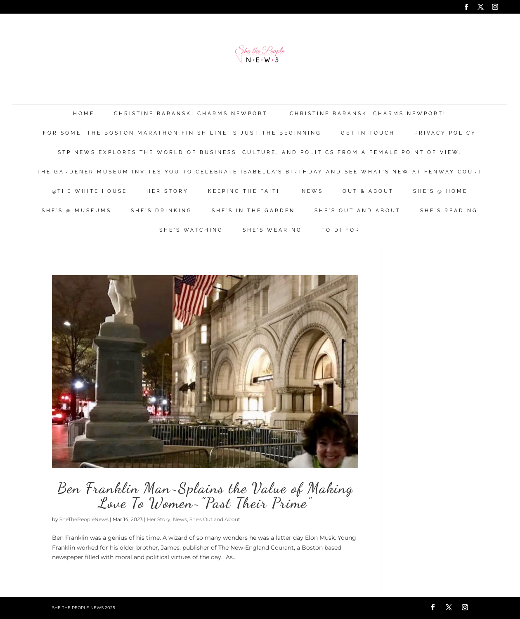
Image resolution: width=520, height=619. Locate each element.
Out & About (368, 191)
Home (84, 113)
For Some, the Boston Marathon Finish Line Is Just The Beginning (182, 133)
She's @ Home (440, 191)
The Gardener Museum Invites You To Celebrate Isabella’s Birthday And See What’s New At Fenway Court (260, 172)
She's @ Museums (76, 210)
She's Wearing (272, 230)
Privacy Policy (445, 133)
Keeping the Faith (245, 191)
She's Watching (191, 230)
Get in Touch (368, 133)
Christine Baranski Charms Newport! (192, 113)
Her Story (168, 191)
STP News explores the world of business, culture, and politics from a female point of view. (259, 152)
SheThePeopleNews (84, 519)
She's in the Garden (253, 210)
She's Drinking (161, 210)
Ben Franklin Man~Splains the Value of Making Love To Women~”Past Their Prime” (205, 495)
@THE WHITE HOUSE (89, 191)
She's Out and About (357, 210)
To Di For (340, 230)
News (312, 191)
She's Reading (449, 210)
